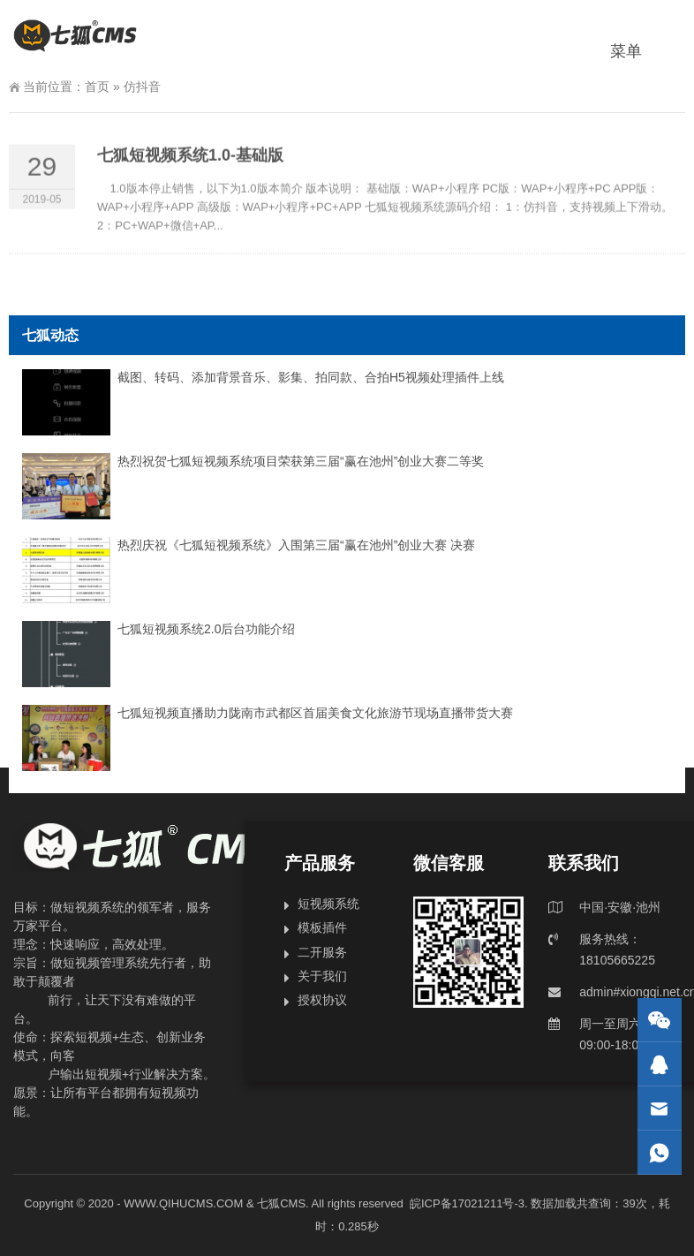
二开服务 (322, 952)
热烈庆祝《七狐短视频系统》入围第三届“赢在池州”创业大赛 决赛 (296, 545)
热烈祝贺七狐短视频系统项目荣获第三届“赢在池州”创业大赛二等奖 (300, 461)
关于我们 (322, 976)
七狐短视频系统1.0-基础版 (190, 161)
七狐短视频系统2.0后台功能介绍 (206, 629)
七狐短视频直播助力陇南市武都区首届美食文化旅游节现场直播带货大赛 (315, 713)
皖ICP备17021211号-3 (467, 1203)
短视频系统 (328, 904)
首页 (97, 86)
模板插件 (322, 927)
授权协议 (322, 1000)
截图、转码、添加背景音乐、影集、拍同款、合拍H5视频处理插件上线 (310, 377)
